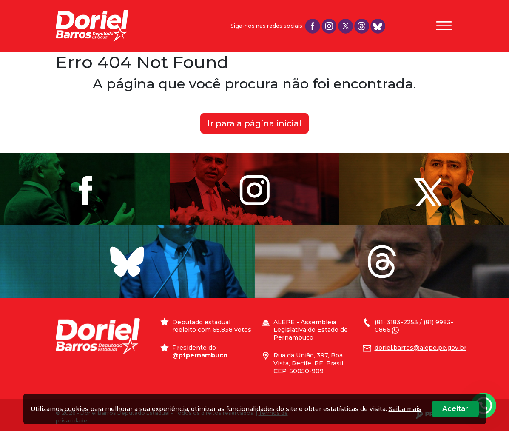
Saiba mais (405, 409)
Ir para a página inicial (254, 123)
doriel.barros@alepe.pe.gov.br (420, 347)
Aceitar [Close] (455, 409)
